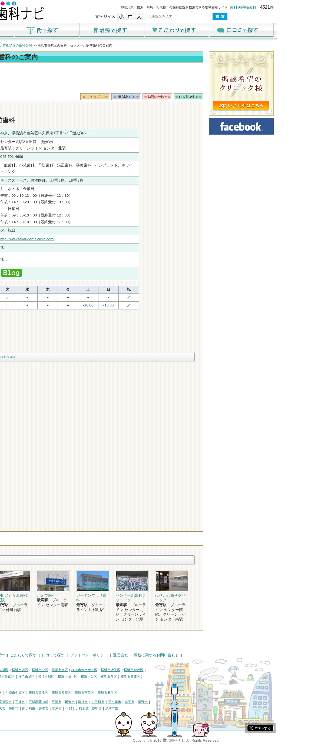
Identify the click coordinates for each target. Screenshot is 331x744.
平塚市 (110, 702)
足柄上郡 (136, 708)
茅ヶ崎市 (168, 702)
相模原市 (42, 702)
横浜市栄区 (143, 677)
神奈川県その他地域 (17, 702)
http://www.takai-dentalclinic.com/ (81, 239)
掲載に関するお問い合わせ (210, 655)
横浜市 (8, 670)
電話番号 (180, 96)
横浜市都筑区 (13, 683)
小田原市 (151, 702)
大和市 (21, 708)
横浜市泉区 (163, 677)
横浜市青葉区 (184, 677)
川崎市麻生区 (161, 693)
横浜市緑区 (100, 677)
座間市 (68, 708)
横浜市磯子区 (164, 670)
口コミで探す (295, 30)
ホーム (35, 30)
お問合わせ (211, 96)
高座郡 (111, 708)
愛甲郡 (151, 708)
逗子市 (183, 702)
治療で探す (165, 30)
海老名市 (53, 708)
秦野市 (197, 702)
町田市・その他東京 (17, 715)
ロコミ (242, 96)
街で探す (100, 30)
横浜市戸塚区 (36, 677)
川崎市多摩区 (115, 693)
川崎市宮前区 (138, 693)
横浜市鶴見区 (26, 670)
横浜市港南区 (59, 677)
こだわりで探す (230, 30)
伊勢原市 (36, 708)
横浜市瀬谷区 (121, 677)
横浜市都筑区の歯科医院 (68, 45)
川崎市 (8, 693)
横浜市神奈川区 (51, 670)
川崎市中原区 (69, 693)
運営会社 (174, 655)
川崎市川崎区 (26, 693)
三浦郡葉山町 (92, 702)
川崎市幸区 (48, 693)
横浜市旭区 (80, 677)
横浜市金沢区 (187, 670)
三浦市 (74, 702)
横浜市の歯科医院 (32, 45)
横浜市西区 (74, 670)
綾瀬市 (97, 708)
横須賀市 (59, 702)
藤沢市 (137, 702)
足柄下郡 (165, 708)
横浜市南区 (114, 670)
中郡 (123, 708)
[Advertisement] (130, 79)
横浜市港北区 (13, 677)
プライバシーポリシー (143, 655)
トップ (8, 45)
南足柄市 (82, 708)
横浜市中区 (94, 670)
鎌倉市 (124, 702)
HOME (8, 655)
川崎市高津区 (92, 693)
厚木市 (8, 708)
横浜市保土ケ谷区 (138, 670)
